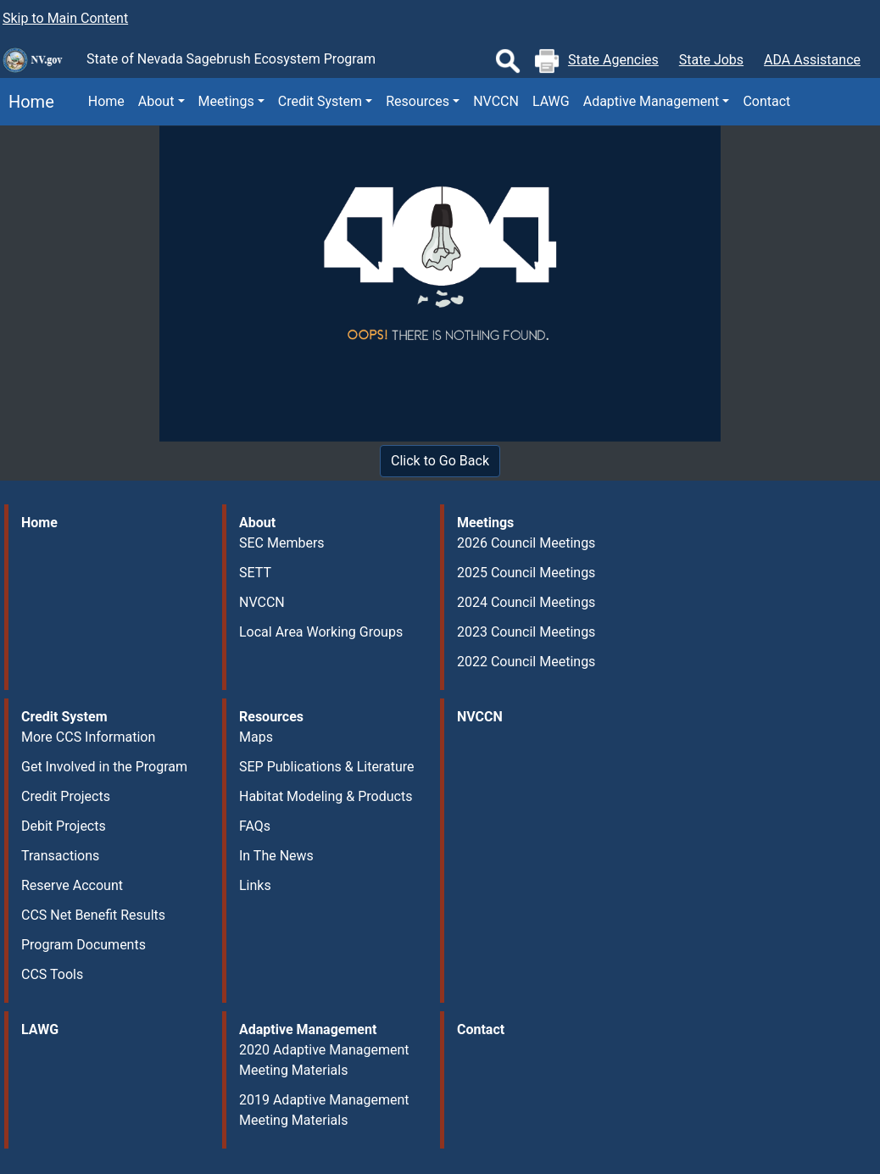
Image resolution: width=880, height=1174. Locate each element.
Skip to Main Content (65, 18)
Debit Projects (63, 826)
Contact (766, 101)
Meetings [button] (226, 101)
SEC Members (282, 543)
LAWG (551, 101)
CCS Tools (52, 974)
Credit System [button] (320, 101)
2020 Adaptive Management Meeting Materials (324, 1060)
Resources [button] (417, 101)
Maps (256, 737)
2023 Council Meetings (526, 632)
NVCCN (496, 101)
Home (27, 102)
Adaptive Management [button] (651, 101)
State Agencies (613, 60)
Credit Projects (65, 796)
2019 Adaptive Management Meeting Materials (324, 1110)
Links (255, 885)
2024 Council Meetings (526, 602)
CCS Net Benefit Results (93, 915)
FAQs (254, 826)
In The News (276, 856)
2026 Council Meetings (526, 543)
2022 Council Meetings (526, 662)
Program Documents (83, 945)
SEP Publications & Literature (327, 767)
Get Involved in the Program (104, 767)
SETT (255, 573)
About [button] (156, 101)
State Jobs (711, 60)
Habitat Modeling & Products (325, 796)
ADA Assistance (812, 60)
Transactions (60, 856)
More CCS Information (88, 737)
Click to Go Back (440, 461)
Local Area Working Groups (321, 632)
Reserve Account (72, 885)
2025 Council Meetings (526, 573)
